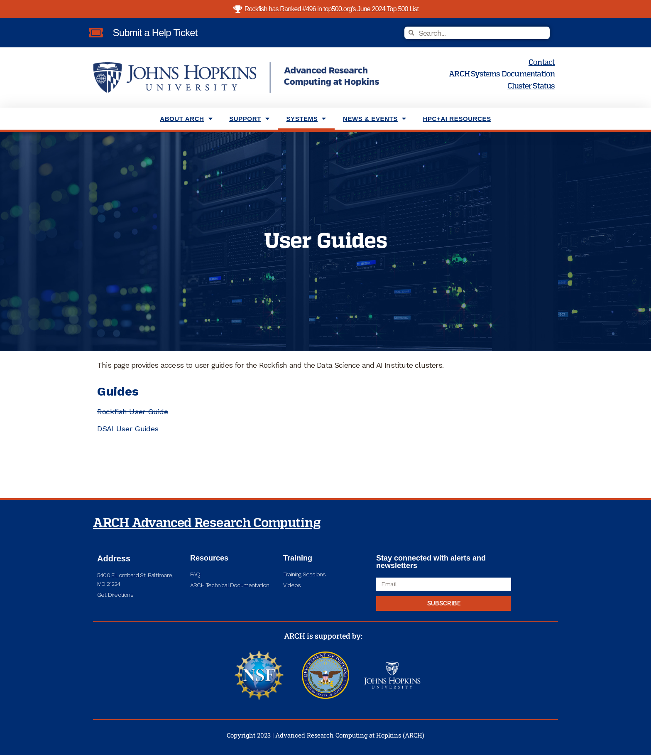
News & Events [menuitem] (374, 118)
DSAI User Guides (128, 428)
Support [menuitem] (249, 118)
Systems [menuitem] (306, 118)
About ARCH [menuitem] (186, 118)
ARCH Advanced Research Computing (207, 523)
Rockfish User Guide (132, 411)
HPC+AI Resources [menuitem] (457, 118)
